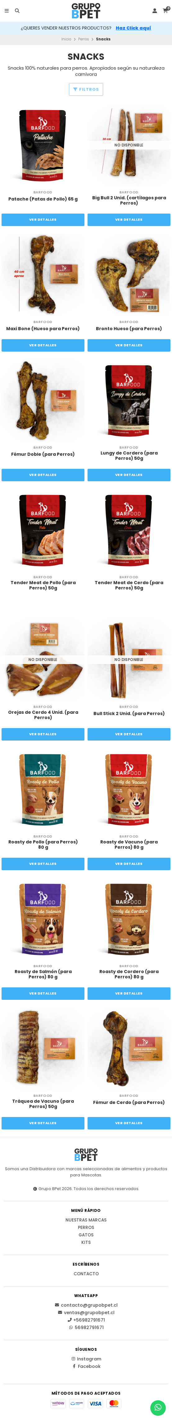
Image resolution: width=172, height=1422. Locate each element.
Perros (83, 39)
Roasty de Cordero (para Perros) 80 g (129, 974)
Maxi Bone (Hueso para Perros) (43, 328)
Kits (86, 1242)
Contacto (86, 1274)
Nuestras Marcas (86, 1220)
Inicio (66, 39)
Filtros (86, 89)
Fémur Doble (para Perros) (43, 454)
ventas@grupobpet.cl (86, 1312)
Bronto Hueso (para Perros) (129, 328)
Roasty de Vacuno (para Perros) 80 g (129, 844)
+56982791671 (86, 1320)
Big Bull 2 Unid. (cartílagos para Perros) (129, 200)
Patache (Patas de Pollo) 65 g (43, 199)
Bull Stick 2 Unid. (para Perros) (129, 713)
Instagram (86, 1359)
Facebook (86, 1366)
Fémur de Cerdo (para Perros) (129, 1102)
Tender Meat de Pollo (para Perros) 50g (43, 585)
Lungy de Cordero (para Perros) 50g (129, 455)
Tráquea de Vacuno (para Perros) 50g (43, 1104)
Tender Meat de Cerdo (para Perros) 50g (129, 585)
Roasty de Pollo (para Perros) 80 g (43, 844)
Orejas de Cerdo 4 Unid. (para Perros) (43, 715)
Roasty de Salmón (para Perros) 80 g (43, 974)
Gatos (86, 1235)
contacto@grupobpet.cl (86, 1305)
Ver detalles (43, 219)
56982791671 (86, 1327)
